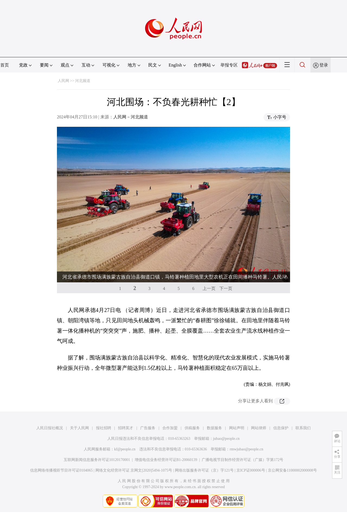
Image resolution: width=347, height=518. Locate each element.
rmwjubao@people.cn (246, 449)
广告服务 (147, 428)
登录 (323, 65)
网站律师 (258, 428)
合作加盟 (170, 428)
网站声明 (236, 428)
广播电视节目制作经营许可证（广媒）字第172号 (242, 460)
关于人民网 (79, 428)
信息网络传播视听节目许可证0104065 (61, 470)
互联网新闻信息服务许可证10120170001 (97, 460)
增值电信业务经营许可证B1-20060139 (166, 460)
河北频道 (82, 81)
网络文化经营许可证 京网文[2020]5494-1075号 (133, 470)
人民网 (63, 81)
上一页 (209, 288)
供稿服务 (192, 428)
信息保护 (280, 428)
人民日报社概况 (49, 428)
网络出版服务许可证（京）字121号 (204, 470)
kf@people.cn (125, 449)
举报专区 (229, 65)
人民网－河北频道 (130, 117)
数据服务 (214, 428)
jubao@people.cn (226, 439)
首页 (4, 65)
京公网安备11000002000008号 (292, 470)
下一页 (225, 288)
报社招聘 (103, 428)
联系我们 (303, 428)
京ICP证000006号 (250, 470)
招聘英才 (125, 428)
